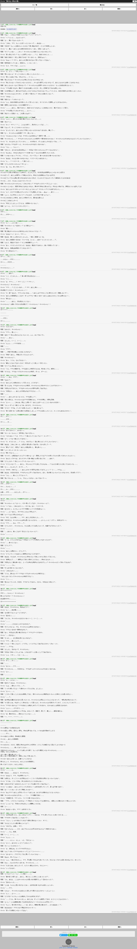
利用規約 (75, 947)
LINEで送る (73, 935)
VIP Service (72, 946)
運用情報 (69, 947)
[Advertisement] (68, 17)
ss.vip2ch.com (11, 29)
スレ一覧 (34, 5)
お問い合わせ (62, 947)
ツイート (64, 935)
